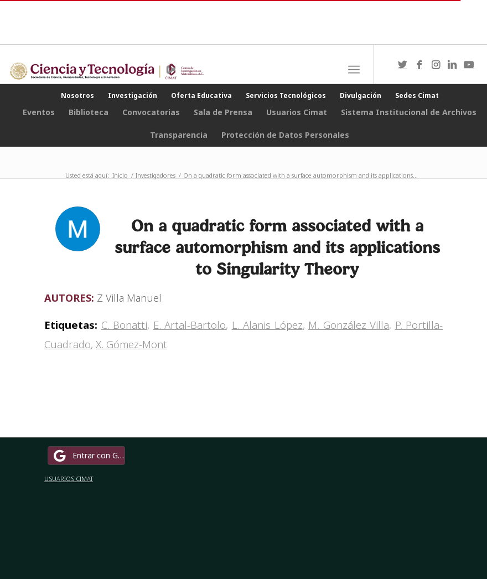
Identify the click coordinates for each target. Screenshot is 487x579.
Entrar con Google (88, 455)
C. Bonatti (124, 325)
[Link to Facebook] (419, 64)
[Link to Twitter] (402, 64)
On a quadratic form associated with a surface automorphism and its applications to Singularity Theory (277, 247)
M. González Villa (348, 325)
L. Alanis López (267, 325)
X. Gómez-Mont (131, 344)
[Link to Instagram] (435, 64)
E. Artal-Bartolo (189, 325)
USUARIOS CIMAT (68, 478)
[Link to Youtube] (468, 64)
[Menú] (354, 70)
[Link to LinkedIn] (452, 64)
